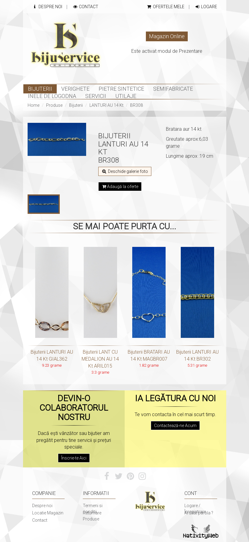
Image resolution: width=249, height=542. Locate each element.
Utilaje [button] (125, 96)
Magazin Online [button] (167, 36)
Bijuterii (76, 105)
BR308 (136, 105)
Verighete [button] (75, 89)
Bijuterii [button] (40, 89)
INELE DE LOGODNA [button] (52, 96)
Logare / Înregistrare (195, 508)
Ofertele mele (165, 6)
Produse (54, 105)
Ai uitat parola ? (198, 512)
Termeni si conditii (93, 508)
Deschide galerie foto (125, 171)
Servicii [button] (95, 96)
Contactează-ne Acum (175, 425)
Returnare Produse (92, 515)
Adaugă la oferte (120, 186)
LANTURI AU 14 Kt (106, 105)
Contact (85, 6)
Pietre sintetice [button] (121, 89)
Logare (206, 6)
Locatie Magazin (47, 512)
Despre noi (42, 505)
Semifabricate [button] (173, 89)
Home (33, 105)
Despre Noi (47, 6)
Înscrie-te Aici (73, 458)
